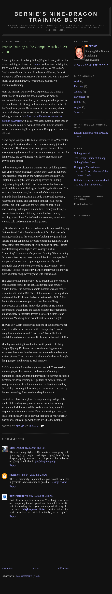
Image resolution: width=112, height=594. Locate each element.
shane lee (15, 474)
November (79, 96)
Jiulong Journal (82, 153)
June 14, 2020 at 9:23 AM (34, 474)
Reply (13, 465)
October (78, 102)
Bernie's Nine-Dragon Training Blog (56, 17)
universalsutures (19, 495)
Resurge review (59, 482)
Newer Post (8, 568)
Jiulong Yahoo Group (85, 162)
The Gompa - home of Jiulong (89, 158)
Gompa (36, 64)
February (79, 86)
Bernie (93, 46)
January (78, 91)
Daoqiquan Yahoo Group (87, 167)
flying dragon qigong (44, 461)
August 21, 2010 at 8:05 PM (30, 447)
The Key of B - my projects (88, 184)
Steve (12, 447)
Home (36, 568)
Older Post (63, 568)
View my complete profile (91, 65)
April (77, 81)
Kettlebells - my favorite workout (91, 180)
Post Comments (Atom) (28, 576)
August (78, 107)
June (76, 112)
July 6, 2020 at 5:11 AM (41, 495)
